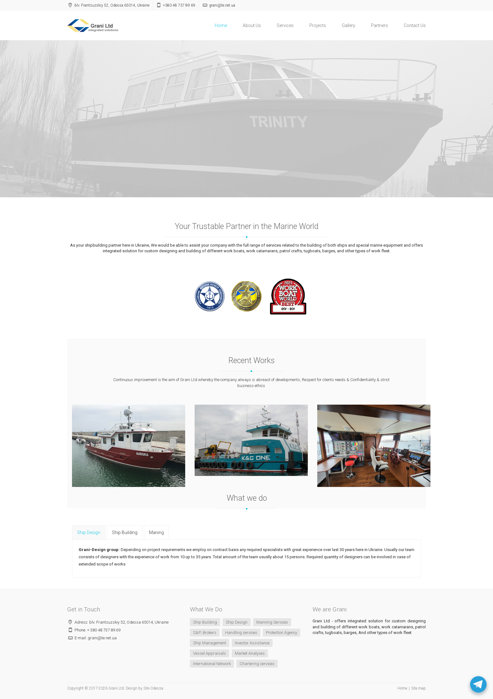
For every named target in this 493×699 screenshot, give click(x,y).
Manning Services (272, 622)
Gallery (348, 25)
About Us (252, 25)
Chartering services (257, 663)
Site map (418, 688)
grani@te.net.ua (222, 5)
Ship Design (236, 622)
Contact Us (415, 25)
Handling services (241, 632)
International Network (212, 663)
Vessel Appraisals (209, 653)
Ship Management (209, 643)
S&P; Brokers (204, 632)
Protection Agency (281, 632)
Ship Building (205, 622)
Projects (317, 25)
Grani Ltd (116, 688)
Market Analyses (250, 653)
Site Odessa (153, 688)
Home (221, 25)
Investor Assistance (252, 643)
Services (285, 25)
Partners (379, 25)
